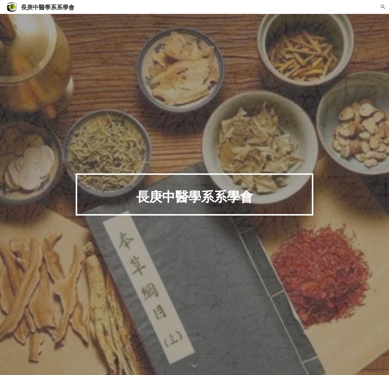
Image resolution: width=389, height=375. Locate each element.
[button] (383, 7)
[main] (194, 194)
